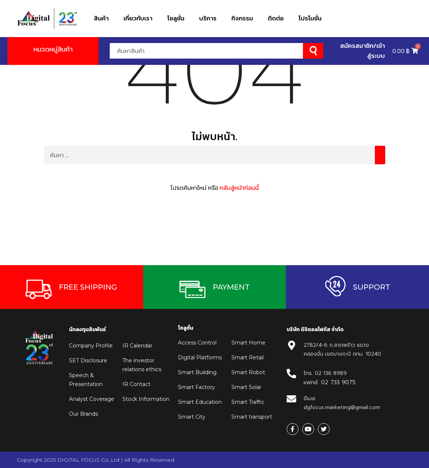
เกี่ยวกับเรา (137, 18)
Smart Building (197, 372)
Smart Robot (248, 372)
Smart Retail (247, 357)
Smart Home (248, 342)
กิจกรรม (242, 18)
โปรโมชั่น (309, 18)
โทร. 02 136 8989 (325, 373)
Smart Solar (246, 387)
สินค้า (101, 18)
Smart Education (200, 402)
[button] (71, 287)
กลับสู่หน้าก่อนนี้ (239, 187)
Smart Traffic (247, 402)
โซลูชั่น (175, 18)
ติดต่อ (276, 18)
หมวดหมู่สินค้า (53, 49)
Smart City (191, 416)
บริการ (208, 18)
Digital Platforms (200, 357)
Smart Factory (196, 387)
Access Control (197, 342)
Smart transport (251, 416)
